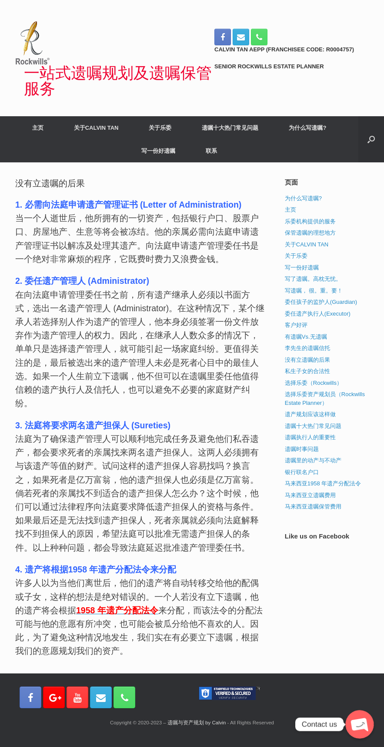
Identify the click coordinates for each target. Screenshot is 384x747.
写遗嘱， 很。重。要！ (314, 290)
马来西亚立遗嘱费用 (310, 495)
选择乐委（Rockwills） (313, 383)
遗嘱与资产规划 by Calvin (196, 722)
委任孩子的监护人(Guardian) (321, 302)
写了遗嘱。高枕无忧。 (313, 279)
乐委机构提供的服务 (310, 221)
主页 (37, 127)
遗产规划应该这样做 (310, 414)
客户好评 (296, 325)
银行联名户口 (302, 472)
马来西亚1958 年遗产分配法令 (323, 483)
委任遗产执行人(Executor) (318, 313)
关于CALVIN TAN (96, 127)
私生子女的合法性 (307, 371)
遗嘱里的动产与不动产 (313, 460)
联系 (211, 151)
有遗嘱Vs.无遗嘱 (306, 336)
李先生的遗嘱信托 (307, 348)
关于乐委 (160, 127)
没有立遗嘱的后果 (307, 360)
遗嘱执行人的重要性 (310, 437)
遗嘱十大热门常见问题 (230, 127)
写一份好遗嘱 (158, 151)
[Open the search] (371, 139)
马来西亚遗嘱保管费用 (313, 506)
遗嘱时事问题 (302, 449)
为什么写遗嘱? (307, 127)
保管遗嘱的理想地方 (310, 232)
